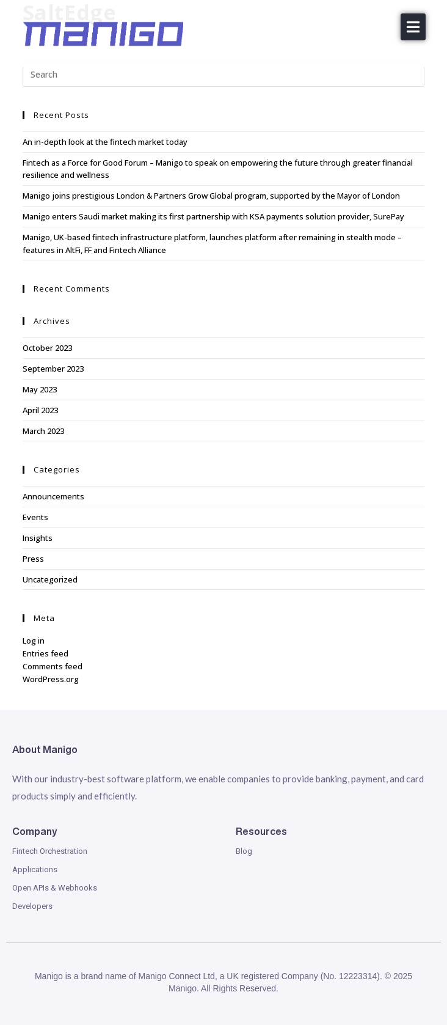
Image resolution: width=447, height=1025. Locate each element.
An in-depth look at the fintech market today (105, 141)
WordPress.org (51, 679)
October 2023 (47, 347)
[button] (413, 26)
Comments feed (52, 666)
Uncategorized (50, 579)
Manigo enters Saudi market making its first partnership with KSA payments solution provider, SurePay (213, 216)
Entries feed (45, 653)
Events (35, 517)
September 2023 (53, 368)
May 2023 (40, 389)
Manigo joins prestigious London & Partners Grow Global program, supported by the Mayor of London (211, 195)
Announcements (53, 496)
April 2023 (40, 410)
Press (33, 558)
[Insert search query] (224, 74)
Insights (38, 537)
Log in (34, 640)
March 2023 (43, 430)
